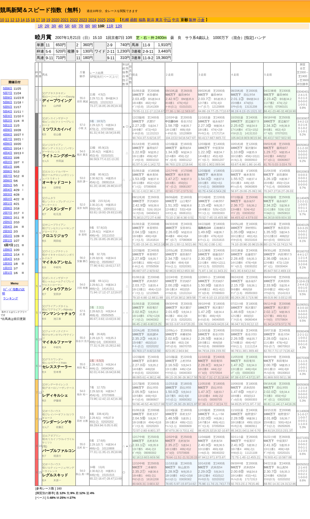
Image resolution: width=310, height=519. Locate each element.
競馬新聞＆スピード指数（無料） (42, 10)
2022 (74, 20)
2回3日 (7, 231)
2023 (83, 20)
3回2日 (7, 199)
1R (40, 26)
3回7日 (7, 176)
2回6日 (7, 217)
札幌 (125, 20)
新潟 (150, 20)
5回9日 (7, 97)
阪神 (192, 20)
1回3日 (7, 263)
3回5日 (7, 185)
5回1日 (7, 125)
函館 (133, 20)
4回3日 (7, 157)
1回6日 (7, 249)
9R (94, 26)
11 (7, 20)
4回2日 (7, 162)
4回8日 (7, 134)
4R (60, 26)
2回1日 (7, 240)
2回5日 (7, 222)
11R (109, 26)
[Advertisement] (14, 51)
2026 (111, 20)
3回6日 (7, 180)
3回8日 (7, 171)
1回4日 (7, 259)
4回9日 (7, 130)
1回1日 (7, 272)
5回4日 (7, 111)
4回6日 (7, 143)
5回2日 (7, 120)
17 (38, 20)
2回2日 (7, 236)
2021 (65, 20)
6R (74, 26)
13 (17, 20)
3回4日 (7, 190)
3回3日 (7, 194)
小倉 (201, 20)
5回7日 (7, 93)
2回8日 (7, 208)
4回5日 (7, 148)
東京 (159, 20)
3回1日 (7, 203)
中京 (175, 20)
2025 (101, 20)
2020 (55, 20)
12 (12, 20)
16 (33, 20)
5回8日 (7, 88)
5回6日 (7, 102)
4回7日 (7, 139)
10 (2, 20)
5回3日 (7, 116)
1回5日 (7, 254)
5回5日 (7, 107)
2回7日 (7, 213)
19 (48, 20)
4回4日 (7, 153)
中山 (167, 20)
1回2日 (7, 268)
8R (87, 26)
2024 (92, 20)
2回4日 (7, 226)
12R (118, 26)
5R (67, 26)
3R (53, 26)
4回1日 (7, 166)
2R (47, 26)
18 (43, 20)
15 (28, 20)
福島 (142, 20)
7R (80, 26)
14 (23, 20)
